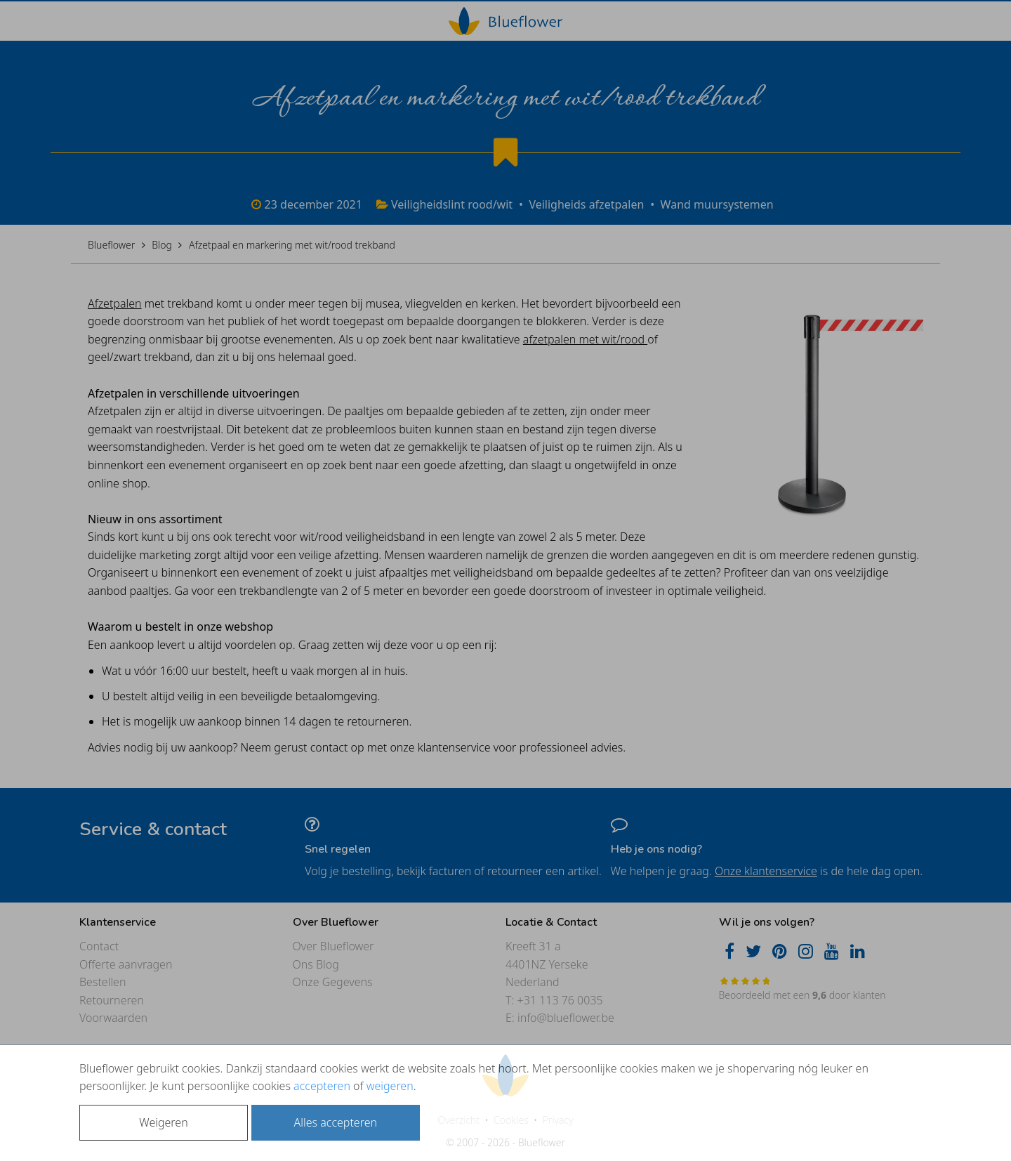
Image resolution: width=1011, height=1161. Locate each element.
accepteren (321, 1086)
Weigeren (163, 1122)
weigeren (390, 1086)
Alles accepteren (335, 1122)
